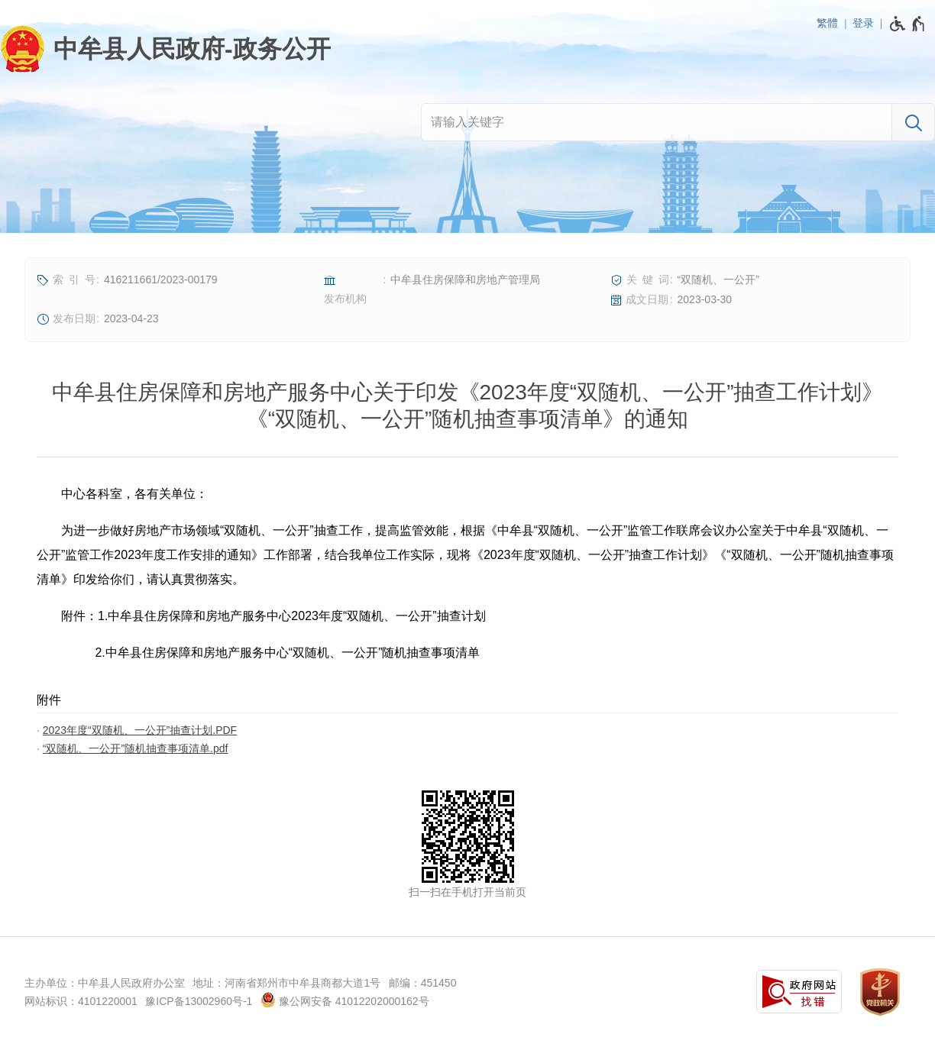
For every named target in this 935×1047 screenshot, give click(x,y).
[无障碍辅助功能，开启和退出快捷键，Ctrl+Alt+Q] (907, 24)
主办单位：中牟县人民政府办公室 (104, 983)
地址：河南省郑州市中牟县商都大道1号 (286, 983)
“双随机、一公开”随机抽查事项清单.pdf (135, 748)
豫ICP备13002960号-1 (198, 1001)
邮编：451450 (423, 983)
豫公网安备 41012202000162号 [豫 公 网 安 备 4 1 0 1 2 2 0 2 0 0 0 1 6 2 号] (344, 999)
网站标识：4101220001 (81, 1001)
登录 (863, 23)
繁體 (827, 23)
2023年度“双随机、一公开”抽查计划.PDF (140, 730)
